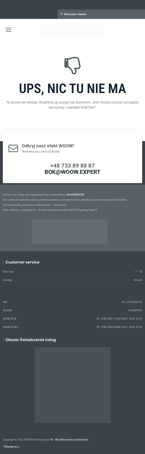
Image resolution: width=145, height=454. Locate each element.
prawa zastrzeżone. (77, 439)
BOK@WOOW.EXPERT (72, 172)
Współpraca (11, 446)
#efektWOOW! (76, 194)
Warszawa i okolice (75, 14)
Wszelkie (60, 439)
